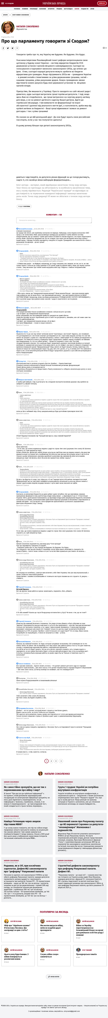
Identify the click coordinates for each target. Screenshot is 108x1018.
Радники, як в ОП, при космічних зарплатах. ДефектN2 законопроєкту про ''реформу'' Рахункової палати (25, 868)
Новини (25, 9)
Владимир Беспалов (26, 708)
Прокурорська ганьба (86, 954)
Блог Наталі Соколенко (20, 15)
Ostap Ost (22, 361)
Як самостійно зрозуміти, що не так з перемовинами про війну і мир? (25, 788)
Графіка (59, 9)
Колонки (42, 9)
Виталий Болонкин (25, 229)
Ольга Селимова (24, 664)
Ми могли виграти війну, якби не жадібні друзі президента (51, 927)
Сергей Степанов (25, 587)
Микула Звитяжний (25, 380)
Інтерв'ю (51, 9)
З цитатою (26, 244)
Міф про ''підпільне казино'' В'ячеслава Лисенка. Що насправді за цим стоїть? (17, 927)
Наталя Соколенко (27, 26)
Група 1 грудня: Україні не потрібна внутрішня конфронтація (78, 788)
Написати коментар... (54, 220)
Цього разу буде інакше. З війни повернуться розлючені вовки (16, 956)
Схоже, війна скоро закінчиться (49, 955)
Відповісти (19, 244)
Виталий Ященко (25, 641)
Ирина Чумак (23, 332)
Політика (24, 206)
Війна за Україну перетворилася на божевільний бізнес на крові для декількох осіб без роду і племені (90, 930)
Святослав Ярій (24, 738)
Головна (17, 9)
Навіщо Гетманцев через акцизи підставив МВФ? (22, 823)
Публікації (33, 9)
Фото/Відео (68, 9)
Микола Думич (24, 308)
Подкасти (84, 9)
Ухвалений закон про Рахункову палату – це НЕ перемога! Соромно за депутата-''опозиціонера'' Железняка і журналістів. (81, 826)
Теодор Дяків (23, 251)
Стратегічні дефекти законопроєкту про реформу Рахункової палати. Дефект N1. (78, 868)
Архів (92, 9)
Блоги (77, 9)
